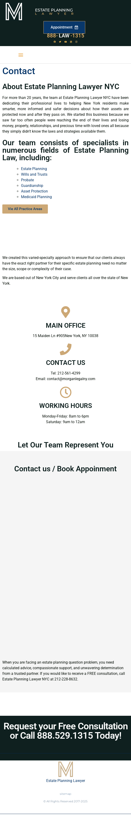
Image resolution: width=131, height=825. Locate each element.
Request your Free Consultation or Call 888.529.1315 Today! (66, 731)
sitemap (65, 794)
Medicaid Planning (36, 197)
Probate (27, 180)
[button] (21, 55)
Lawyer (56, 13)
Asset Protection (34, 191)
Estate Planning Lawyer (65, 780)
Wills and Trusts (34, 174)
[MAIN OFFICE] (65, 312)
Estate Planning (54, 10)
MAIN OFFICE (65, 325)
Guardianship (32, 185)
